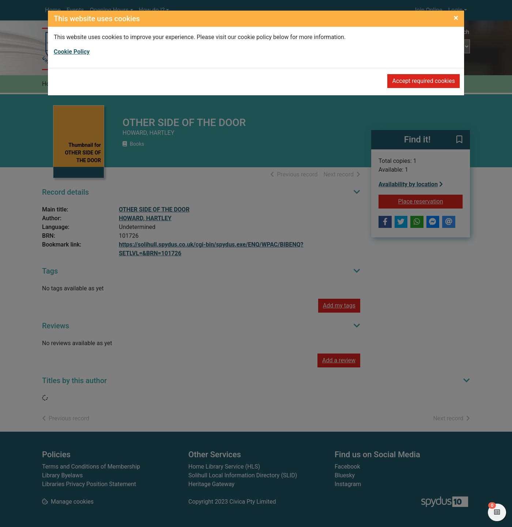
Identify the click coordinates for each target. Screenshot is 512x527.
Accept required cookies (423, 80)
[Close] (456, 18)
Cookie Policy (72, 51)
